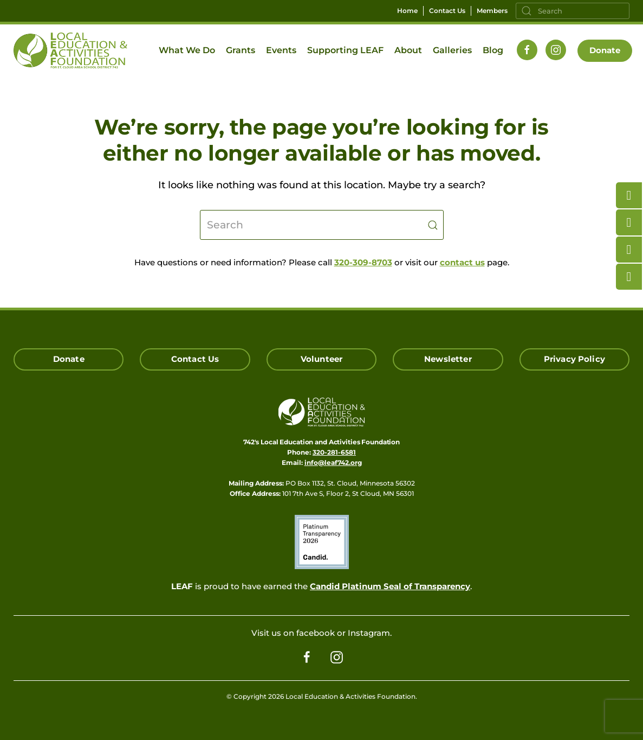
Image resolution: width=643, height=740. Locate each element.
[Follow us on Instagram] (555, 50)
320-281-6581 (334, 452)
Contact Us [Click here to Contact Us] (195, 359)
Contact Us (447, 11)
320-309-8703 (363, 262)
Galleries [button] (452, 50)
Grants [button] (240, 50)
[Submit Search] (433, 225)
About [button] (408, 50)
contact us (462, 262)
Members (492, 11)
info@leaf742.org (333, 462)
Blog (493, 50)
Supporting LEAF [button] (345, 50)
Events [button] (281, 50)
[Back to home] (70, 50)
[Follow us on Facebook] (527, 50)
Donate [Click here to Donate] (69, 359)
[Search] (572, 11)
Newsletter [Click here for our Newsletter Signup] (448, 359)
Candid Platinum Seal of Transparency (390, 586)
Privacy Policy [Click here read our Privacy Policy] (574, 359)
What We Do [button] (187, 50)
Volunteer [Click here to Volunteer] (321, 359)
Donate (605, 50)
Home (407, 11)
